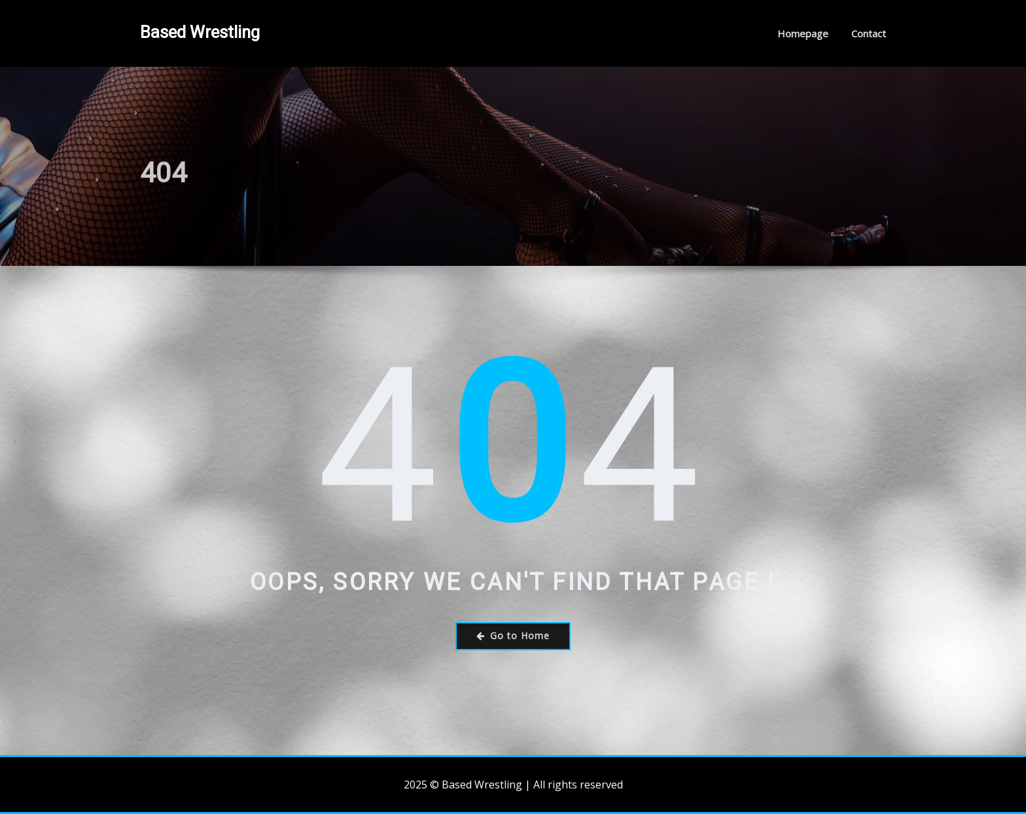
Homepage (802, 33)
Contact (868, 33)
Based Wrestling (200, 32)
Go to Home (513, 635)
